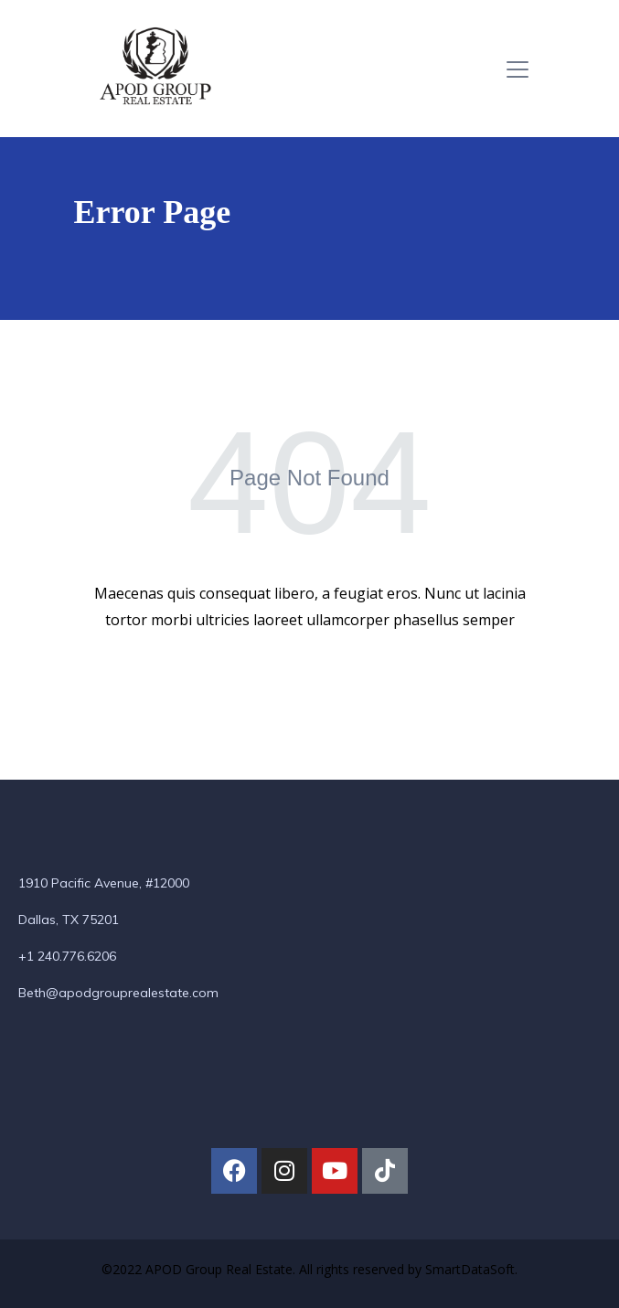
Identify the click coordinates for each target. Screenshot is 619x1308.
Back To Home (307, 678)
